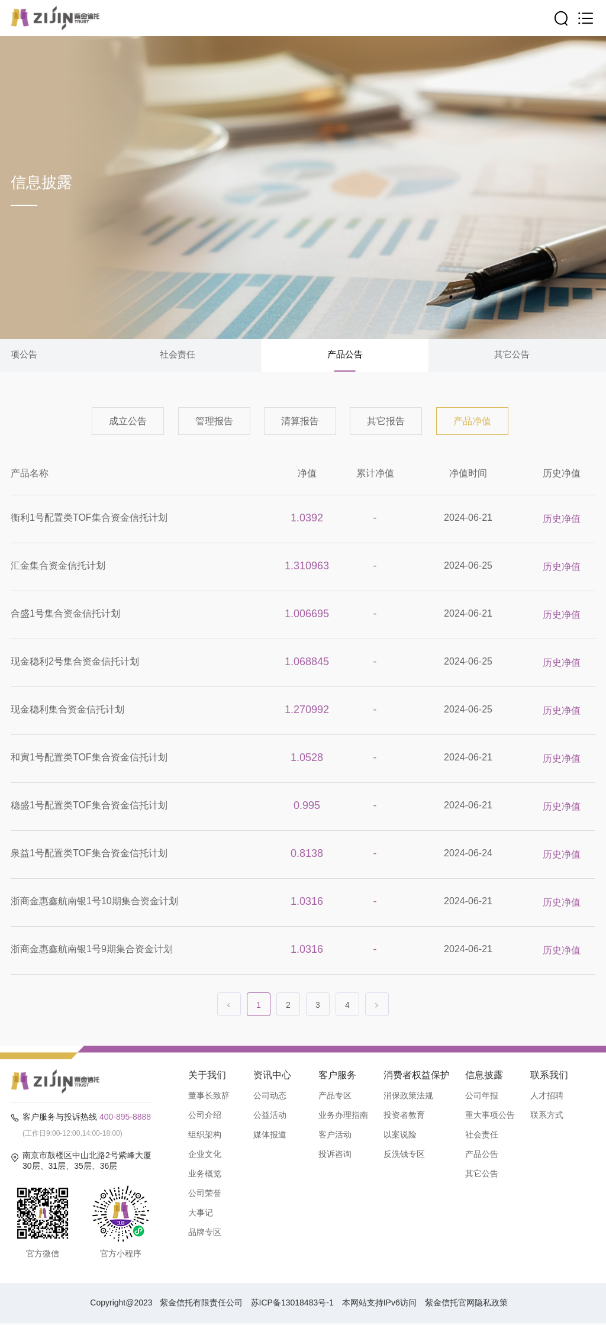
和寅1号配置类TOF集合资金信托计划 (89, 758)
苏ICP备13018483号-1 (292, 1304)
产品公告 (345, 355)
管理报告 (214, 422)
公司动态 (269, 1096)
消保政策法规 (408, 1096)
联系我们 (549, 1076)
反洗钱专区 (404, 1155)
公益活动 (269, 1116)
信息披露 (484, 1076)
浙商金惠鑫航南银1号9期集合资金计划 (92, 950)
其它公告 (512, 355)
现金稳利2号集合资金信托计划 (75, 662)
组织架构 (204, 1135)
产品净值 (472, 422)
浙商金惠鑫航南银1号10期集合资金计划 (94, 902)
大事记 (200, 1213)
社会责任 (177, 355)
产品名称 (30, 474)
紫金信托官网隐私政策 (466, 1304)
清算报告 (300, 422)
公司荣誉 (204, 1194)
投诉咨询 (335, 1155)
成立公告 (128, 422)
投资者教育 (404, 1116)
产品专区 (335, 1096)
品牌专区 (204, 1233)
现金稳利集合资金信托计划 (67, 710)
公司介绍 (204, 1116)
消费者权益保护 (416, 1076)
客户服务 (337, 1076)
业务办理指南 (343, 1116)
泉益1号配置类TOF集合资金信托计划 (89, 854)
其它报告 (386, 422)
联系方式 (546, 1116)
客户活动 (335, 1135)
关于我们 (207, 1076)
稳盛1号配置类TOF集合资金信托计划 (89, 806)
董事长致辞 (209, 1096)
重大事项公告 (490, 1116)
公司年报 (481, 1096)
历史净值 (562, 474)
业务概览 (204, 1174)
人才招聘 (546, 1096)
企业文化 (204, 1155)
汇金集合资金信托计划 (58, 567)
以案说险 (400, 1135)
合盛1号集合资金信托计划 (65, 615)
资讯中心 (272, 1076)
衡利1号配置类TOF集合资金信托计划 (89, 519)
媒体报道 (269, 1135)
